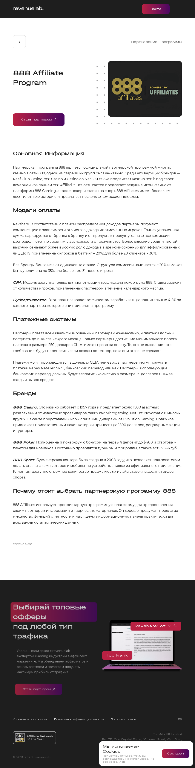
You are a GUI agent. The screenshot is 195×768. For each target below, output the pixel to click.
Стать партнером (38, 119)
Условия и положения (30, 719)
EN (180, 719)
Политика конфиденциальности (79, 719)
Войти (155, 9)
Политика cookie (123, 719)
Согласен (175, 753)
